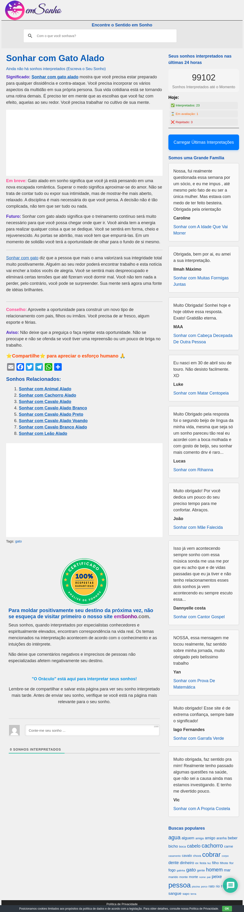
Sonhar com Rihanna (193, 469)
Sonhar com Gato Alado (55, 58)
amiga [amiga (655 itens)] (199, 838)
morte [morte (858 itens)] (193, 877)
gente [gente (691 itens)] (201, 870)
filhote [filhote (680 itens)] (224, 863)
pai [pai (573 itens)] (209, 876)
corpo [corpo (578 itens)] (225, 855)
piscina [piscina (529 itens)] (196, 886)
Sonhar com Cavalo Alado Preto (51, 414)
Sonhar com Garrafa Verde (198, 738)
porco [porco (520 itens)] (204, 886)
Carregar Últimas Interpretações (204, 142)
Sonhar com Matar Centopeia (201, 393)
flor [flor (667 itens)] (231, 863)
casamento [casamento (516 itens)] (174, 855)
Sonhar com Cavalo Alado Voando (53, 420)
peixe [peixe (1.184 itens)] (217, 876)
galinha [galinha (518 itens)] (181, 870)
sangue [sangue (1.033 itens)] (174, 893)
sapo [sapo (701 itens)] (186, 893)
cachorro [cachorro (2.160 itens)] (212, 846)
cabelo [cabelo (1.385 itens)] (193, 846)
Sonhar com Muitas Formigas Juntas (201, 281)
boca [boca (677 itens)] (182, 846)
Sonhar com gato (22, 258)
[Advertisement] (84, 143)
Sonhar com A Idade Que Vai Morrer (200, 229)
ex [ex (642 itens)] (196, 863)
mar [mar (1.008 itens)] (227, 870)
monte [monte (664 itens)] (183, 877)
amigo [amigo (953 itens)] (210, 838)
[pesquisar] (99, 36)
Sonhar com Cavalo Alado (45, 401)
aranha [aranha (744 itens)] (221, 838)
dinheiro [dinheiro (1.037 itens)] (187, 863)
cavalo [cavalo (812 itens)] (187, 855)
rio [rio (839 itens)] (218, 886)
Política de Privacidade (122, 904)
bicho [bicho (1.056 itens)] (173, 846)
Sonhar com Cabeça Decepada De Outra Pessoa (202, 338)
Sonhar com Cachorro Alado (47, 395)
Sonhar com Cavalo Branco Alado (53, 427)
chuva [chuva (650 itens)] (197, 855)
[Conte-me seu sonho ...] (92, 730)
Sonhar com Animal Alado (45, 389)
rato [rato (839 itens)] (212, 886)
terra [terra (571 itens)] (193, 893)
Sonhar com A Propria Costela (201, 808)
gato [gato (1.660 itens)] (191, 869)
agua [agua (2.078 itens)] (174, 837)
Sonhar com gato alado (55, 77)
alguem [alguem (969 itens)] (188, 838)
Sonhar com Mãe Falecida (198, 527)
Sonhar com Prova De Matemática (194, 683)
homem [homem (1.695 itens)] (214, 869)
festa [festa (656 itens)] (203, 863)
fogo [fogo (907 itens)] (172, 870)
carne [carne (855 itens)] (228, 846)
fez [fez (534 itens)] (209, 863)
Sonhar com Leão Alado (43, 433)
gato (18, 541)
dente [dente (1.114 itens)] (173, 862)
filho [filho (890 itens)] (215, 863)
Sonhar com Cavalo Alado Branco (53, 408)
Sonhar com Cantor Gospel (199, 616)
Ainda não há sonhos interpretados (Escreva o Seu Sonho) (56, 69)
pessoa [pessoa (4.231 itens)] (179, 885)
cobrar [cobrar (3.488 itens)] (211, 854)
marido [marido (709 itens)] (173, 877)
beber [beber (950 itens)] (232, 838)
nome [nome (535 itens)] (202, 877)
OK (227, 908)
